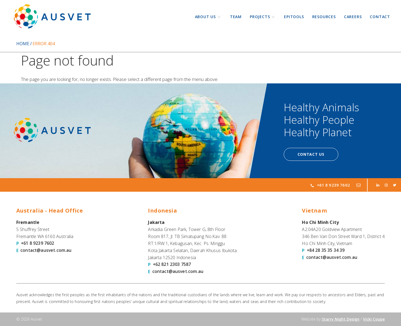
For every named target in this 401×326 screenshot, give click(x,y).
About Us (205, 16)
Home (22, 44)
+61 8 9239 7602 (330, 185)
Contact (380, 16)
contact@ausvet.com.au (46, 250)
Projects (260, 16)
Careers (353, 16)
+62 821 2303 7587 (172, 265)
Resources (324, 16)
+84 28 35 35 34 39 (326, 250)
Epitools (294, 16)
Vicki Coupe (374, 319)
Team (236, 16)
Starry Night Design (340, 319)
